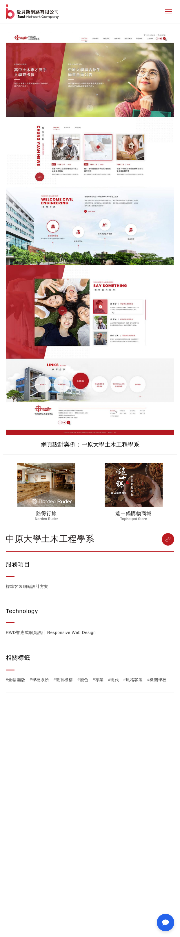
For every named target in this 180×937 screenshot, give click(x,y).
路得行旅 (46, 513)
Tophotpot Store (133, 519)
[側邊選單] (168, 11)
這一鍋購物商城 (133, 513)
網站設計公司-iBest (33, 11)
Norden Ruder (46, 519)
